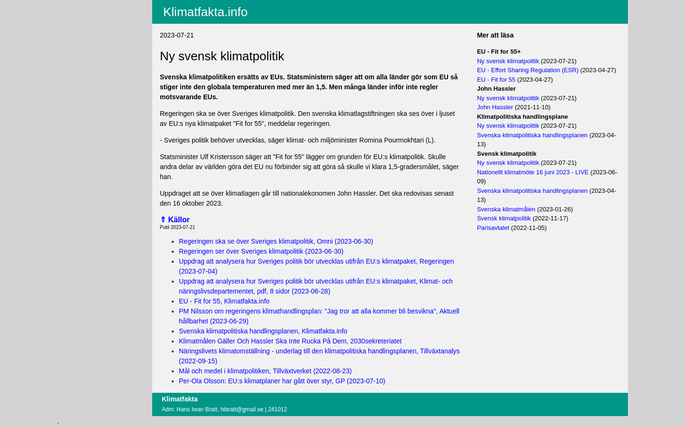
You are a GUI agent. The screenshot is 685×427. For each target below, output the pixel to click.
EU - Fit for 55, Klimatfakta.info (224, 301)
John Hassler (495, 107)
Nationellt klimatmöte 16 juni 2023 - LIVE (533, 172)
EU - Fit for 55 (496, 79)
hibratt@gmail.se (241, 409)
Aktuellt (76, 6)
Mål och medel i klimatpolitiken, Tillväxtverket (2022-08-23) (265, 371)
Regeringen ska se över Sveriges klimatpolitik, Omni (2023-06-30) (276, 241)
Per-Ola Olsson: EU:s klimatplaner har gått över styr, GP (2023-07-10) (282, 381)
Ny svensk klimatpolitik (508, 61)
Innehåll (76, 18)
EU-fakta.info (84, 43)
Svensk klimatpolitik (504, 218)
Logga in (77, 75)
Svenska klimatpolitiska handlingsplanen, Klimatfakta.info (263, 331)
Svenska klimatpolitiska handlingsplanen (532, 135)
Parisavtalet (493, 227)
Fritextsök (79, 31)
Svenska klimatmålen (506, 209)
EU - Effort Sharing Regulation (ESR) (528, 70)
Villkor (77, 58)
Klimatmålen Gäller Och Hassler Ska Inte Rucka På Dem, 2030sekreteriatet (290, 341)
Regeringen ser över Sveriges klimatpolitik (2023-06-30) (261, 251)
